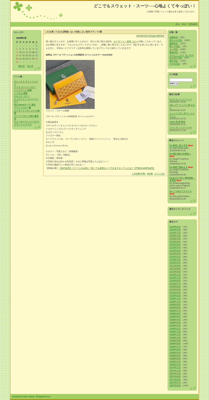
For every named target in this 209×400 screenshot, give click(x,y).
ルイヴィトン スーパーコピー (26, 100)
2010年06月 (175, 287)
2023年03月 (175, 260)
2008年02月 (175, 361)
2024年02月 (175, 227)
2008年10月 (175, 337)
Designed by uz (43, 396)
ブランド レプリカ (23, 124)
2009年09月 (175, 304)
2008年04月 (175, 355)
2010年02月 (175, 295)
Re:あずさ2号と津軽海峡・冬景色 (182, 179)
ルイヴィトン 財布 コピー (126, 41)
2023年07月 (175, 247)
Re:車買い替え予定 (178, 145)
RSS (184, 24)
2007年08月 (175, 379)
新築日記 (173, 43)
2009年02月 (175, 325)
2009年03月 (175, 322)
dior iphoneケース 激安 (25, 104)
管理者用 (192, 24)
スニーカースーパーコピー (27, 121)
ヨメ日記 (173, 49)
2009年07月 (175, 311)
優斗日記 (173, 61)
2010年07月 (175, 284)
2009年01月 (175, 328)
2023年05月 (175, 254)
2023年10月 (175, 238)
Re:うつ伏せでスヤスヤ (180, 191)
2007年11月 (175, 370)
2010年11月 (175, 278)
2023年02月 (175, 262)
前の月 (21, 66)
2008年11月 (175, 334)
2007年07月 (175, 382)
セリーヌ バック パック (180, 99)
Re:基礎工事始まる (178, 167)
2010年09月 (175, 280)
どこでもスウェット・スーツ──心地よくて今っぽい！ (145, 6)
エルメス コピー (22, 96)
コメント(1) (159, 173)
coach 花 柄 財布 (177, 122)
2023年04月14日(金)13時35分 (150, 36)
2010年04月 (175, 289)
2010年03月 (175, 293)
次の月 (30, 66)
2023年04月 (175, 257)
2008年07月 (175, 346)
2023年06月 (175, 251)
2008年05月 (175, 352)
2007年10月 (175, 373)
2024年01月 (175, 230)
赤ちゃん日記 (175, 40)
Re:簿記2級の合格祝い (180, 154)
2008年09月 (175, 340)
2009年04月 (175, 319)
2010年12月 (175, 275)
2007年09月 (175, 376)
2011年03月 (175, 271)
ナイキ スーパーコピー (25, 87)
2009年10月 (175, 302)
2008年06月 (175, 349)
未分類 (150, 173)
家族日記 (173, 52)
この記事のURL (138, 173)
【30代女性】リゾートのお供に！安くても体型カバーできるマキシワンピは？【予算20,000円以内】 (107, 168)
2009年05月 (175, 316)
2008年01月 (175, 364)
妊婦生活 (173, 37)
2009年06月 (175, 313)
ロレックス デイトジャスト (26, 82)
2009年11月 (175, 298)
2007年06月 (175, 385)
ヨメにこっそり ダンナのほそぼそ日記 (181, 56)
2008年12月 (175, 331)
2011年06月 (175, 269)
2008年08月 (175, 343)
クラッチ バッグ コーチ (180, 127)
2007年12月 (175, 367)
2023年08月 (175, 245)
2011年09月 (175, 266)
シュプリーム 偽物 (23, 90)
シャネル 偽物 (20, 93)
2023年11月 (175, 236)
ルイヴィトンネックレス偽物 (27, 111)
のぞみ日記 (174, 64)
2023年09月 (175, 242)
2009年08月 (175, 307)
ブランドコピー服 (22, 107)
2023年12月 (175, 233)
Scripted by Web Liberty (23, 396)
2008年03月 (175, 358)
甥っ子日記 (174, 46)
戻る (178, 24)
